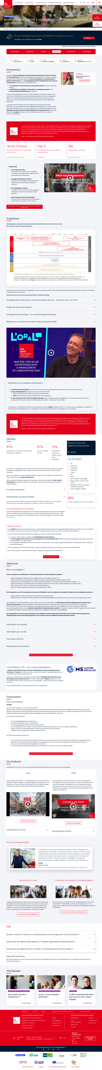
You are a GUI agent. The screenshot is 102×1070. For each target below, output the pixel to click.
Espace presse (56, 1023)
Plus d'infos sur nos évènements (28, 914)
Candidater (87, 38)
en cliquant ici (10, 517)
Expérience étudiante (68, 2)
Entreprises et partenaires (54, 2)
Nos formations (19, 2)
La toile (73, 1027)
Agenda (35, 1011)
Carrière (43, 51)
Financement (71, 51)
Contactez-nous (20, 1038)
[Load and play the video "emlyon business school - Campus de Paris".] (73, 806)
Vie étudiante (87, 51)
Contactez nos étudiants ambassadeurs (73, 912)
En (84, 3)
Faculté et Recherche (41, 2)
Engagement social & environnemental (33, 1020)
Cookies (40, 1067)
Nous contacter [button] (84, 80)
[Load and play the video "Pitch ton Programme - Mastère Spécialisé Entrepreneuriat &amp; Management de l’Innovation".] (70, 178)
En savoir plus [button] (26, 1003)
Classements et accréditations (31, 1018)
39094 (8, 114)
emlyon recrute (85, 1011)
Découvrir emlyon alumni (50, 557)
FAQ (64, 1038)
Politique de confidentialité (57, 1067)
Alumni (44, 1011)
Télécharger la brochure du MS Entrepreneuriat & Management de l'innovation (25, 206)
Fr (81, 3)
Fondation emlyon (27, 1028)
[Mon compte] (93, 2)
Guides (54, 1018)
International (56, 1025)
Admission (56, 51)
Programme (30, 51)
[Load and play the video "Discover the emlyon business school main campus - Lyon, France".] (28, 804)
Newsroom (25, 1011)
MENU (99, 1)
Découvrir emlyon (29, 2)
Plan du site (92, 1023)
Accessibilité (76, 1067)
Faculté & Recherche (28, 1025)
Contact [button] (97, 25)
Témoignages (56, 1020)
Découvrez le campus (28, 821)
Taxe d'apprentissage (76, 1021)
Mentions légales (27, 1067)
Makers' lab (74, 1024)
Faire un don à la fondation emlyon (63, 1011)
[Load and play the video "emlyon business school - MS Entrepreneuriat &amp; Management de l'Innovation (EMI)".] (51, 353)
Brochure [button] (97, 18)
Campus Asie (93, 1020)
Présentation (15, 51)
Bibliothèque (75, 1018)
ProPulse (91, 1018)
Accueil (6, 29)
